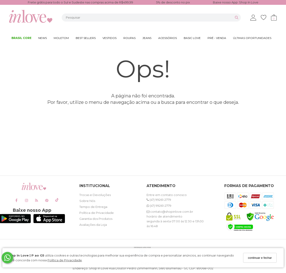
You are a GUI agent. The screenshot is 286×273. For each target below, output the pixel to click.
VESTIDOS (110, 38)
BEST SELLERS (86, 38)
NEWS (42, 38)
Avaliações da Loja (93, 224)
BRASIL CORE (21, 38)
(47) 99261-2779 (159, 199)
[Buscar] (236, 18)
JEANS (146, 38)
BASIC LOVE (192, 38)
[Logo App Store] (49, 222)
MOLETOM (61, 38)
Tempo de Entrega (93, 207)
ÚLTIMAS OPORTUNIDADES (252, 38)
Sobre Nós (87, 201)
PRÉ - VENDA (217, 38)
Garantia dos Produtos (95, 219)
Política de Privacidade (64, 260)
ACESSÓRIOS (167, 38)
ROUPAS (129, 38)
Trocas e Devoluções (95, 195)
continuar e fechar (260, 257)
